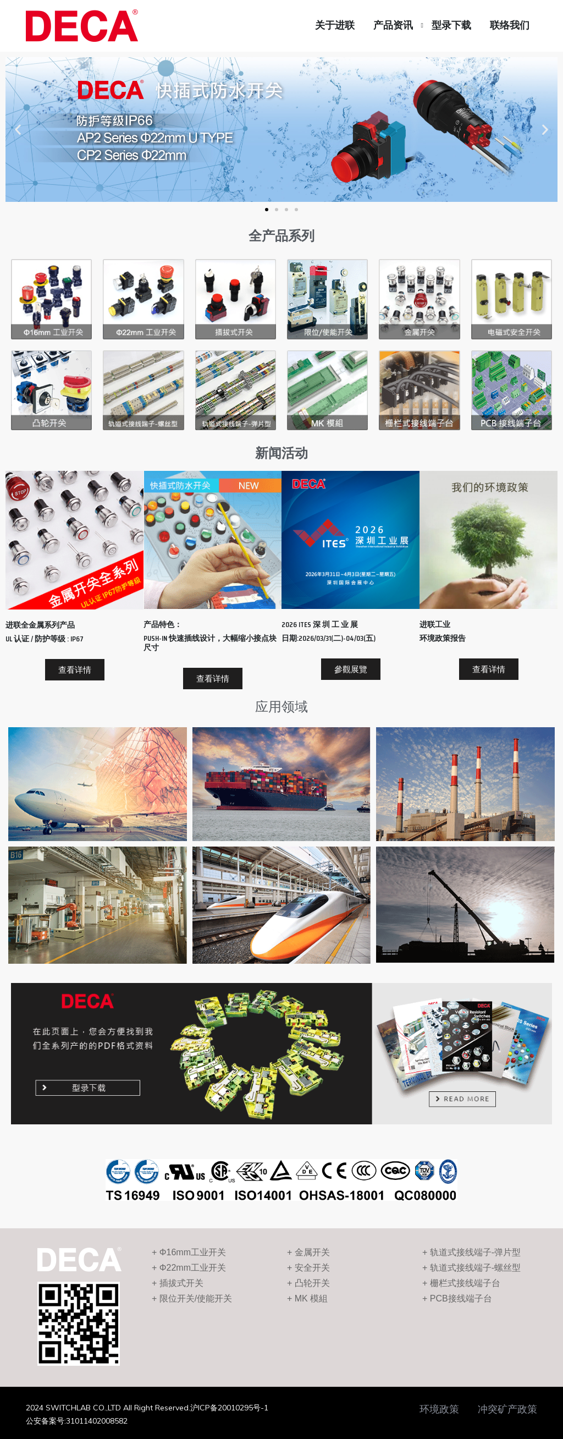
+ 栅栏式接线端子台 (461, 1283)
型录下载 (451, 25)
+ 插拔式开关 (177, 1283)
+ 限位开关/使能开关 (192, 1298)
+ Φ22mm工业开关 (189, 1267)
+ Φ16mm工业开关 (189, 1252)
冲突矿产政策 (507, 1409)
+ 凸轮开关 (308, 1283)
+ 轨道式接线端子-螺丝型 (471, 1267)
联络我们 (509, 25)
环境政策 (439, 1409)
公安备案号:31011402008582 (77, 1421)
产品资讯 (393, 25)
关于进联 (335, 25)
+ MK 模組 (307, 1298)
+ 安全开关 (308, 1267)
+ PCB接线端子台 (457, 1298)
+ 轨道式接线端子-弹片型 (471, 1252)
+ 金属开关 (308, 1252)
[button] (266, 209)
